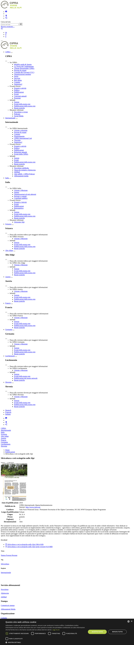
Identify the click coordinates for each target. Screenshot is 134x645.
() (24, 544)
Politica (16, 90)
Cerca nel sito (6, 22)
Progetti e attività (20, 88)
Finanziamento (19, 136)
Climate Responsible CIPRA (24, 68)
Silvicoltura (5, 564)
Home (7, 450)
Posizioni (17, 98)
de (6, 32)
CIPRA (7, 52)
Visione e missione (20, 130)
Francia (8, 303)
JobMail (17, 172)
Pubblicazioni (19, 92)
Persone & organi (20, 70)
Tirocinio (17, 140)
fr (5, 34)
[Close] (6, 233)
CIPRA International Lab (23, 138)
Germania (8, 329)
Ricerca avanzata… (8, 27)
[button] (45, 642)
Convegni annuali (20, 96)
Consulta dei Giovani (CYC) (24, 72)
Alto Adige (9, 250)
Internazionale (10, 118)
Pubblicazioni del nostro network (25, 378)
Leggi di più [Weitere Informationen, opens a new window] (56, 630)
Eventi (16, 94)
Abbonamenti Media (8, 609)
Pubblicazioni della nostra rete (24, 106)
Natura (3, 555)
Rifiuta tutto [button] (117, 632)
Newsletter (4, 589)
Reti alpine (18, 80)
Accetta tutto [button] (97, 632)
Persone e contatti (20, 196)
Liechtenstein (10, 356)
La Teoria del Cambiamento (24, 66)
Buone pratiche (19, 108)
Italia (7, 178)
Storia (16, 76)
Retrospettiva (18, 208)
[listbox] (128, 621)
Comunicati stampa (8, 605)
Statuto (16, 192)
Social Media (18, 116)
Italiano (8, 414)
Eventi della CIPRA (21, 154)
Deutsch (8, 410)
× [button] (131, 621)
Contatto (17, 82)
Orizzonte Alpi (19, 222)
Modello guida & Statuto (23, 64)
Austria (7, 277)
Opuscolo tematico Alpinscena (25, 170)
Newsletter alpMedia (21, 168)
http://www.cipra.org (33, 507)
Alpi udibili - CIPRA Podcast (24, 174)
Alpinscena (5, 593)
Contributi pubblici (21, 198)
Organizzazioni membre (22, 74)
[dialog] (67, 632)
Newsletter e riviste (21, 112)
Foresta (9, 555)
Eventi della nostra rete (22, 104)
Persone (14, 555)
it (5, 36)
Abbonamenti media (21, 176)
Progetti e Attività (20, 202)
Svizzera (8, 224)
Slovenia (8, 382)
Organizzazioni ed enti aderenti (25, 194)
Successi (17, 78)
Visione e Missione (21, 190)
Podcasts (17, 114)
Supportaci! (18, 84)
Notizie (16, 102)
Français (8, 412)
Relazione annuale (20, 152)
